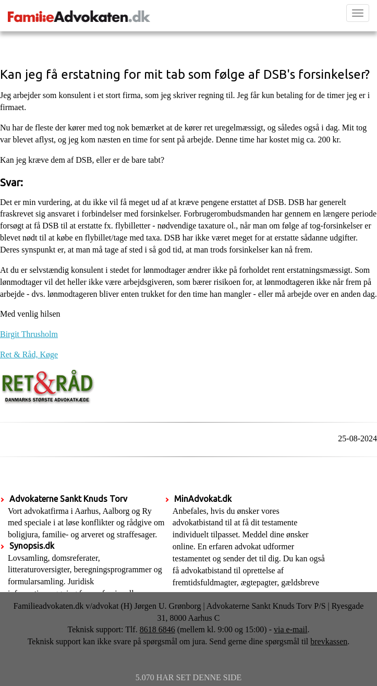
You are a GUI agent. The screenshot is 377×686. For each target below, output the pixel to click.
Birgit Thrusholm (29, 334)
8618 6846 (157, 629)
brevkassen (328, 641)
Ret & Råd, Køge (29, 354)
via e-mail (290, 629)
